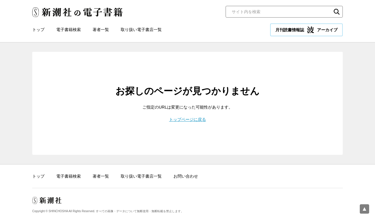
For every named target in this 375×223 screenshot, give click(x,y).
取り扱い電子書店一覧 (141, 29)
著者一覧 (101, 29)
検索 (337, 11)
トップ (38, 29)
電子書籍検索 (68, 29)
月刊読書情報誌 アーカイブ (306, 29)
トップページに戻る (187, 119)
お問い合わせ (185, 176)
